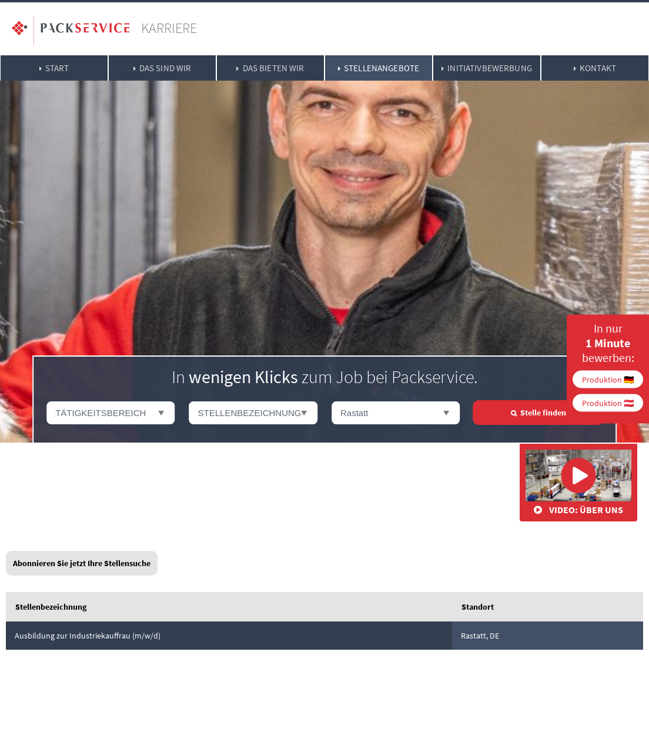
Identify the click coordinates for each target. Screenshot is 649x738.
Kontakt (598, 68)
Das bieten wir (274, 68)
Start (57, 68)
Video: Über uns (578, 483)
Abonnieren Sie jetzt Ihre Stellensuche (81, 563)
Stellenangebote (381, 68)
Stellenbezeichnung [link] (50, 606)
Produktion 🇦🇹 (608, 403)
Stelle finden (543, 412)
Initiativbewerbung (489, 68)
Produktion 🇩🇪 (608, 379)
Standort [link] (477, 606)
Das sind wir (165, 68)
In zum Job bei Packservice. (325, 376)
